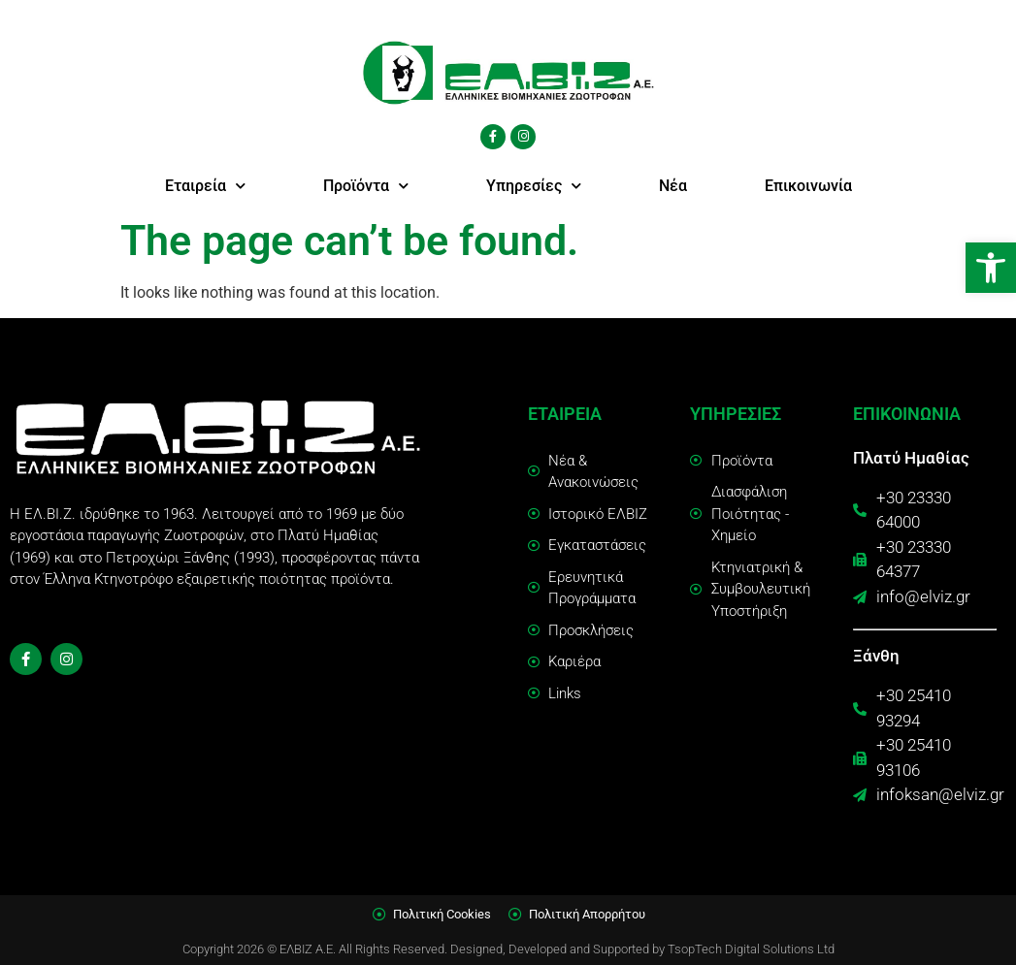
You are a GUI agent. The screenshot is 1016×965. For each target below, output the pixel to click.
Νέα (673, 186)
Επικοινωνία (808, 186)
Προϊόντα (366, 186)
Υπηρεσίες (533, 186)
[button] (991, 267)
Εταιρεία (205, 186)
